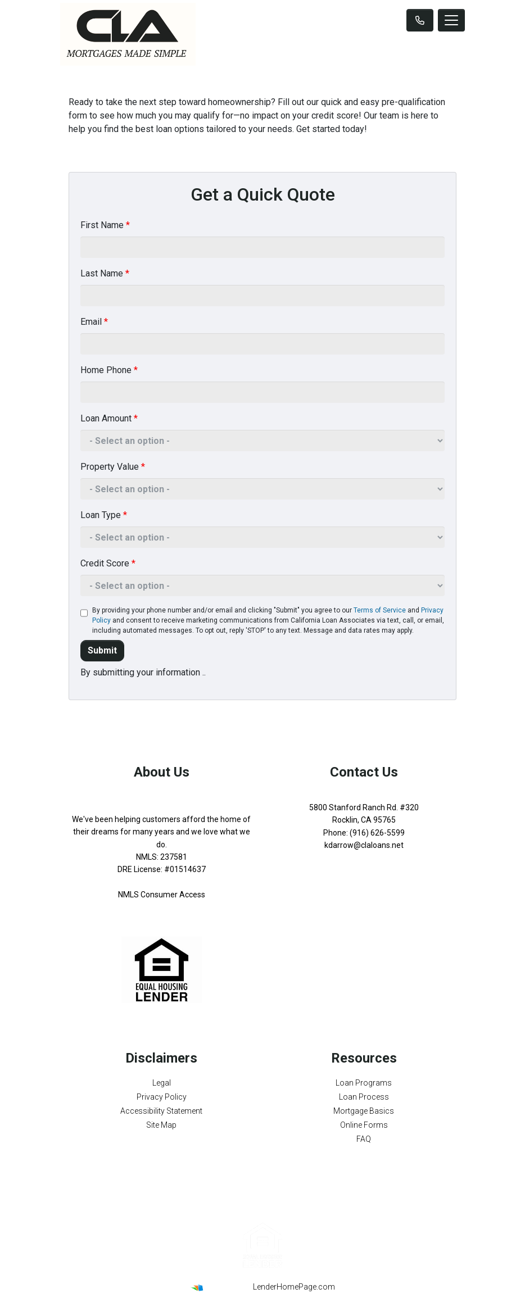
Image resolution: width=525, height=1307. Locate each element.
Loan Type (103, 515)
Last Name (104, 273)
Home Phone (109, 370)
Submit (102, 650)
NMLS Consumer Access (161, 894)
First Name (105, 225)
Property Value (112, 466)
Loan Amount (109, 418)
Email (94, 321)
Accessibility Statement (161, 1110)
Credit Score (107, 563)
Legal (161, 1082)
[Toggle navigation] (451, 20)
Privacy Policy (162, 1096)
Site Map (161, 1124)
